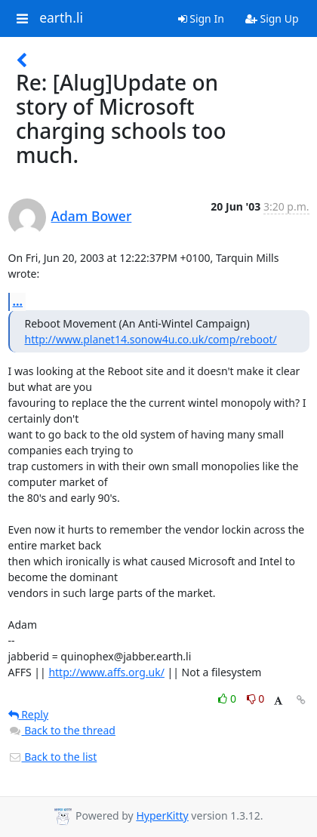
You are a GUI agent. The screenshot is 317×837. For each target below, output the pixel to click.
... (18, 301)
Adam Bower (91, 216)
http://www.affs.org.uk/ (106, 672)
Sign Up (272, 18)
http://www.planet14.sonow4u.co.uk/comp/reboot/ (151, 339)
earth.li (61, 18)
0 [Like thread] (228, 698)
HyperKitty (162, 815)
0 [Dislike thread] (256, 698)
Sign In (201, 18)
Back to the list (52, 756)
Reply (28, 714)
